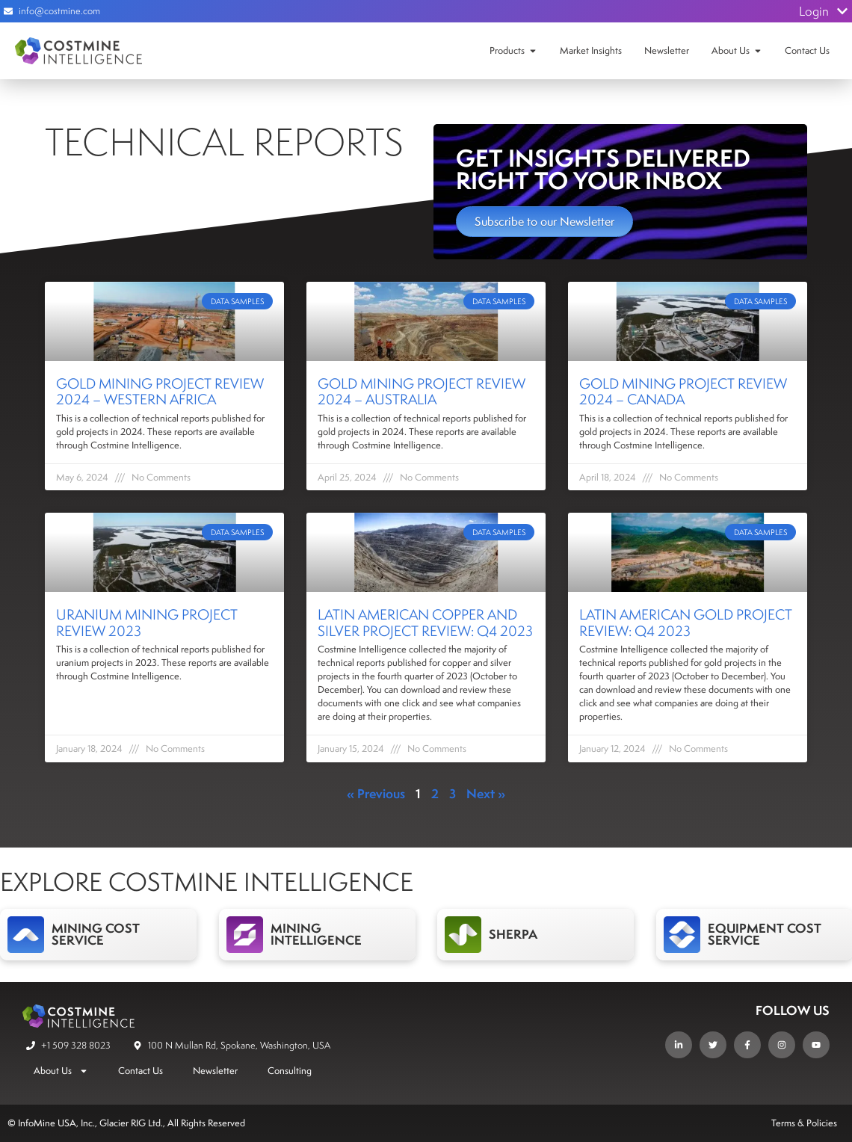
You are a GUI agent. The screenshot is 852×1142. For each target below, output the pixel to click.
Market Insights (591, 50)
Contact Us (807, 50)
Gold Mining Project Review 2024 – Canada (683, 391)
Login (823, 11)
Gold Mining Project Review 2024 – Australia (421, 391)
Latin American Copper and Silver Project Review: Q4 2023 (425, 622)
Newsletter (666, 50)
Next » (485, 793)
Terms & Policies (804, 1123)
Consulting (290, 1070)
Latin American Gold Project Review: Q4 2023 (685, 622)
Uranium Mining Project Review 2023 (147, 622)
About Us (730, 50)
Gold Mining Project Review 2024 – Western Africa (160, 391)
